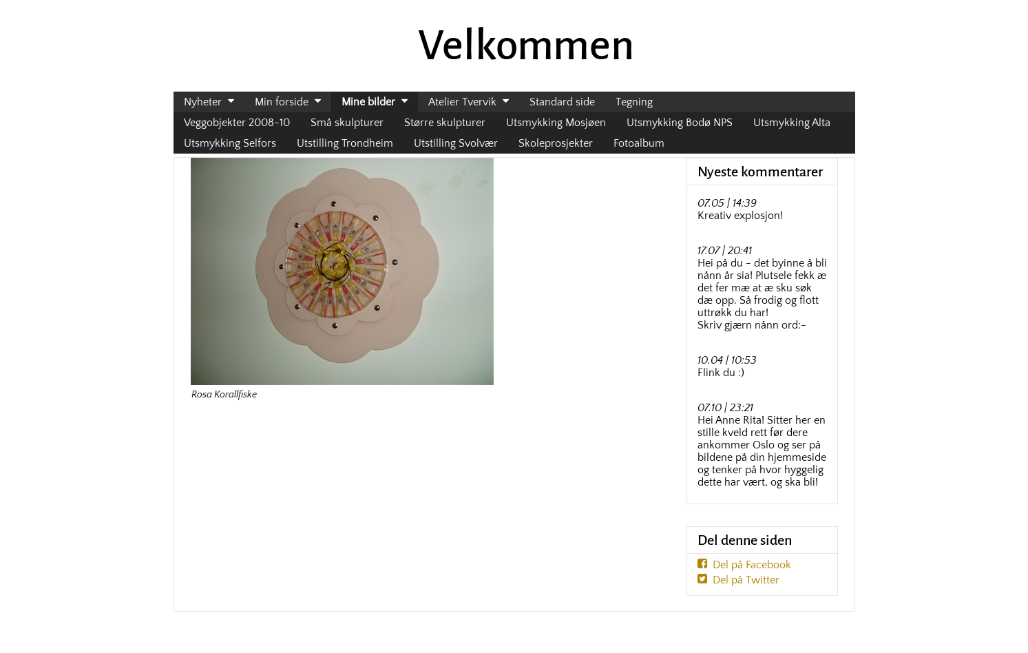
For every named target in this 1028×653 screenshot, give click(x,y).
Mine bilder (368, 102)
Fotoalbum (638, 143)
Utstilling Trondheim (345, 143)
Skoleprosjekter (555, 143)
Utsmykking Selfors (230, 143)
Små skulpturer (347, 122)
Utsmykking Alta (791, 122)
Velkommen (526, 45)
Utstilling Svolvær (456, 143)
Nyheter (203, 102)
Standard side (562, 102)
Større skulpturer (444, 122)
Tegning (634, 102)
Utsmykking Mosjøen (556, 122)
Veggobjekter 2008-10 (237, 122)
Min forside (281, 102)
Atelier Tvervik (462, 102)
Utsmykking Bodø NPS (680, 122)
